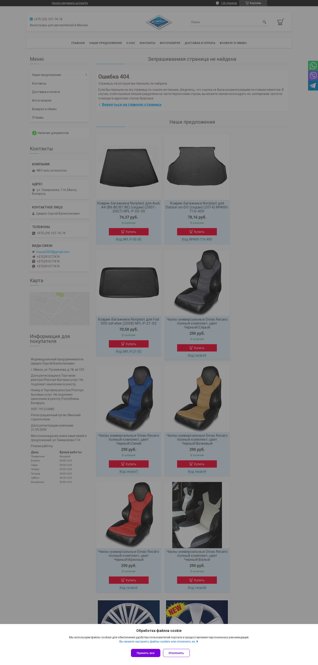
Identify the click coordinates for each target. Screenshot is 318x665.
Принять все (146, 653)
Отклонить (178, 653)
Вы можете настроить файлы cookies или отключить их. (157, 643)
